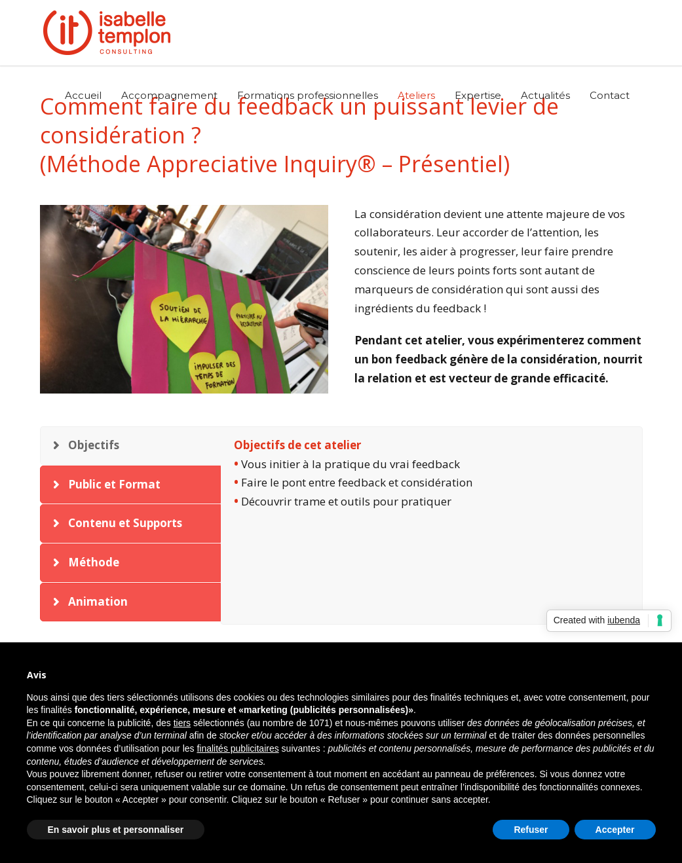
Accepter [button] (615, 829)
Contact (610, 95)
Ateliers (416, 95)
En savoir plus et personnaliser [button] (116, 829)
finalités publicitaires (237, 748)
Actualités (545, 95)
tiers (182, 722)
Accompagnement (169, 95)
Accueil (83, 95)
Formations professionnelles (307, 95)
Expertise (478, 95)
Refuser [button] (531, 829)
